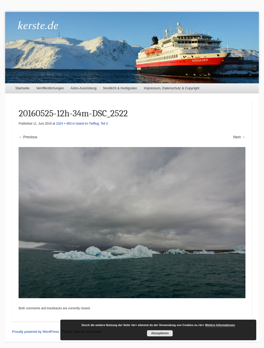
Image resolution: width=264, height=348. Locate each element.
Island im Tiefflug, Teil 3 (92, 123)
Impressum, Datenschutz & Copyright (171, 88)
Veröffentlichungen (50, 88)
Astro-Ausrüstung (83, 88)
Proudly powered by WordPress (35, 332)
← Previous (28, 137)
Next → (239, 137)
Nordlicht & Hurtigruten (120, 88)
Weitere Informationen (220, 325)
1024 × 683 (63, 123)
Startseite (22, 88)
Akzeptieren (160, 333)
